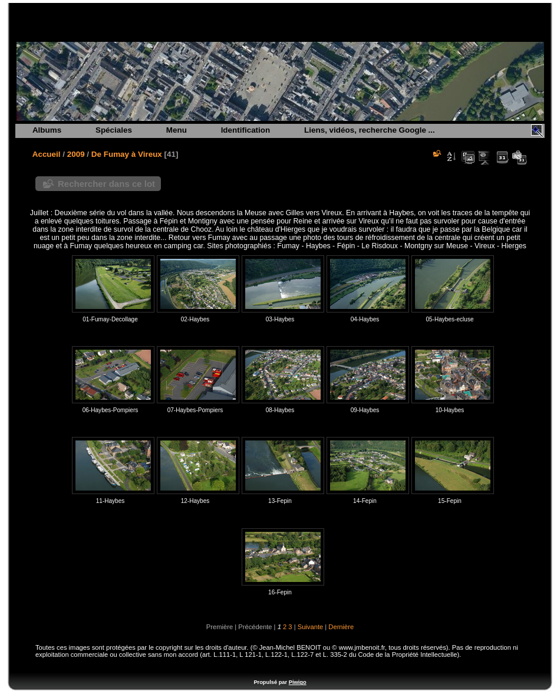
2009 (76, 154)
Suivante (311, 626)
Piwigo (297, 682)
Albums (46, 130)
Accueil (46, 154)
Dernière (341, 626)
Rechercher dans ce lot (106, 184)
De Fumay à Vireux (126, 154)
